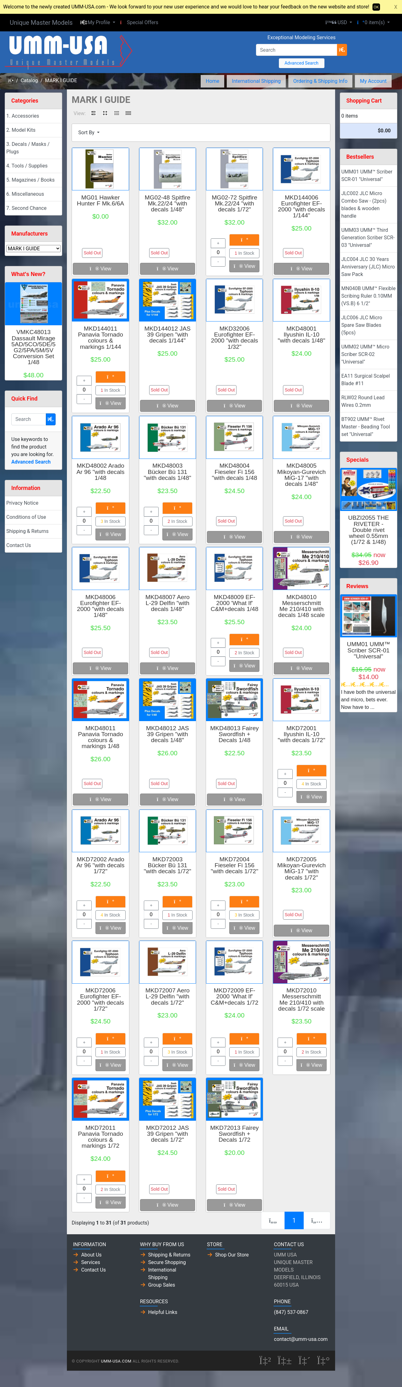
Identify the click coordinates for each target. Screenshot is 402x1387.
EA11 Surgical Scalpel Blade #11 (365, 379)
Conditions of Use (26, 517)
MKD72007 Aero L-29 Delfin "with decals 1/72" (167, 996)
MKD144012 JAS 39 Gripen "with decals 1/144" (167, 334)
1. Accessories (22, 116)
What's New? (28, 274)
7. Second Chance (26, 208)
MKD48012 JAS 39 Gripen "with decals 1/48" (167, 734)
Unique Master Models (41, 22)
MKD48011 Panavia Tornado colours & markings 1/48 (100, 737)
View (100, 268)
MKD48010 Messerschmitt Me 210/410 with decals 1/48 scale (301, 606)
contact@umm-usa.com (301, 1339)
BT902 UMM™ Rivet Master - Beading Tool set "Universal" (365, 426)
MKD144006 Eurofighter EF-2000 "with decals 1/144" (301, 206)
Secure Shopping (167, 1262)
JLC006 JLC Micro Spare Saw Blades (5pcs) (361, 325)
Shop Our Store (232, 1255)
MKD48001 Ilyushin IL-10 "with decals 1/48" (301, 334)
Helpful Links (162, 1312)
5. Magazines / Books (30, 180)
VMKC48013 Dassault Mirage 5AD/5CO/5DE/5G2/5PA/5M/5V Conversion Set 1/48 (33, 347)
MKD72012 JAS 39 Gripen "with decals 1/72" (167, 1133)
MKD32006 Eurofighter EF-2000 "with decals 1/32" (234, 337)
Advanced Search (301, 63)
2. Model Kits (20, 130)
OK (376, 7)
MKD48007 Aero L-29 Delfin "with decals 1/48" (167, 603)
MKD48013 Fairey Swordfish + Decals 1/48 (234, 734)
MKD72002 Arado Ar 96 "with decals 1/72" (101, 865)
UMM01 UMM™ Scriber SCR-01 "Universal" (367, 175)
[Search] (296, 50)
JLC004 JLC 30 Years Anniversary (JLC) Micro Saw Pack (368, 266)
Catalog (29, 80)
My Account (373, 81)
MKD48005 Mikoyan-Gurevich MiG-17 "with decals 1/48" (301, 474)
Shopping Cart (364, 101)
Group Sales (161, 1285)
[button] (97, 22)
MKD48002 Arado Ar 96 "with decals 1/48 (101, 471)
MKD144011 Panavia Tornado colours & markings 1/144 (100, 337)
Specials (357, 460)
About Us (91, 1255)
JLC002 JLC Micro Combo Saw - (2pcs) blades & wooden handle (364, 204)
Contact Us (18, 545)
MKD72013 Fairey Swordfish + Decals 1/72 (234, 1133)
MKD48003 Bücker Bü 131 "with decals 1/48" (167, 471)
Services (90, 1262)
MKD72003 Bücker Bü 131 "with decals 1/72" (167, 865)
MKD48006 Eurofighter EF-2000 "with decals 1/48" (100, 606)
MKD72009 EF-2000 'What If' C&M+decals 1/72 (234, 996)
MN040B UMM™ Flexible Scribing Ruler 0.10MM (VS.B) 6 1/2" (368, 295)
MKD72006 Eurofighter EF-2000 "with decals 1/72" (100, 999)
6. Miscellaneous (25, 194)
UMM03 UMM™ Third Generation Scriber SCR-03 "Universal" (368, 237)
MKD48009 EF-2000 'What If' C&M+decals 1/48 (234, 603)
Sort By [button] (86, 133)
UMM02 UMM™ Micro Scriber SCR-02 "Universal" (365, 354)
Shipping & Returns (27, 531)
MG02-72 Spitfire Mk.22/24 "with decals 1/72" (234, 203)
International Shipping (256, 81)
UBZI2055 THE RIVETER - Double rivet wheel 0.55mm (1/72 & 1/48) (368, 529)
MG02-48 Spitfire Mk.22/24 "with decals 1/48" (167, 203)
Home (212, 81)
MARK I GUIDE (61, 80)
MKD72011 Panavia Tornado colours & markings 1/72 (100, 1136)
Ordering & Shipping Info (320, 81)
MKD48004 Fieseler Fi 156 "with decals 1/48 (234, 471)
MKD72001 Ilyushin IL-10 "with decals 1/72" (301, 734)
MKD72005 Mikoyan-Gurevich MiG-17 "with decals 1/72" (301, 868)
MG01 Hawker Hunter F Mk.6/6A (100, 200)
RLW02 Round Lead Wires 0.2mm (363, 401)
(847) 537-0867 (291, 1312)
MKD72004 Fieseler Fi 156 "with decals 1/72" (234, 865)
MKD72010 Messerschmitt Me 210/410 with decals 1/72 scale (301, 999)
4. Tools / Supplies (26, 166)
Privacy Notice (22, 503)
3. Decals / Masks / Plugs (28, 148)
